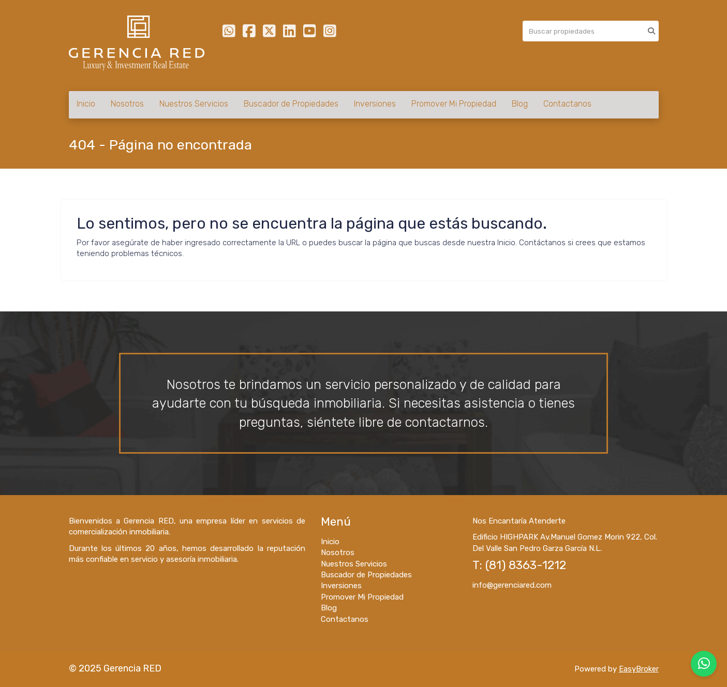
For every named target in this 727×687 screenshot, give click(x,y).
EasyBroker (639, 669)
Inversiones (375, 104)
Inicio (86, 104)
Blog (520, 104)
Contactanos (567, 104)
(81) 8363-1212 (525, 565)
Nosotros (127, 104)
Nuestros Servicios (193, 104)
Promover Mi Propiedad (453, 104)
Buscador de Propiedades (291, 104)
